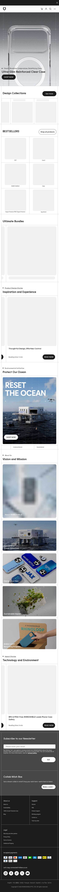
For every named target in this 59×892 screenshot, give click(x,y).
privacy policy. (32, 753)
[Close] (57, 3)
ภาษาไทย (44, 883)
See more (49, 94)
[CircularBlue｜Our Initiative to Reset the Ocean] (27, 689)
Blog (4, 814)
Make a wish (48, 787)
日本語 (22, 883)
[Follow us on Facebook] (11, 873)
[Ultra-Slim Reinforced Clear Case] (11, 82)
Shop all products (48, 132)
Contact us (34, 817)
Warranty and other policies (10, 833)
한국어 (49, 883)
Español (38, 883)
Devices (34, 804)
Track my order (35, 820)
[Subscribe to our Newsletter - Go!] (49, 759)
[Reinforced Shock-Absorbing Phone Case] (30, 82)
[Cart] (42, 8)
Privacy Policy (6, 837)
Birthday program (36, 814)
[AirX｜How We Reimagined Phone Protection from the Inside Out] (27, 321)
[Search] (50, 8)
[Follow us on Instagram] (5, 873)
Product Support (36, 811)
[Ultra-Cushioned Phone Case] (48, 82)
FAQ (33, 807)
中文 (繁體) (16, 883)
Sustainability (6, 807)
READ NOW (44, 357)
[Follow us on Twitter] (22, 873)
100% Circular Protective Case (10, 811)
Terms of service (7, 840)
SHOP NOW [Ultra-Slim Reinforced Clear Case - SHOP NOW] (8, 77)
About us (5, 804)
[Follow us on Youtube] (28, 873)
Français (26, 883)
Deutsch (32, 883)
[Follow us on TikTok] (17, 873)
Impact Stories (9, 656)
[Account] (46, 8)
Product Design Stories (13, 288)
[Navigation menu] (55, 9)
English (10, 883)
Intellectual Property (8, 843)
